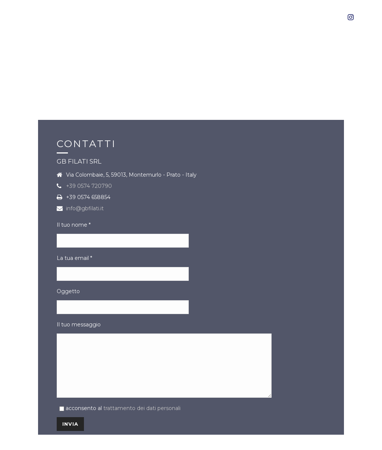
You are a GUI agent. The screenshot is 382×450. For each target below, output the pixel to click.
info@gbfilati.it (85, 202)
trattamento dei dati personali (142, 413)
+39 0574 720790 (89, 180)
